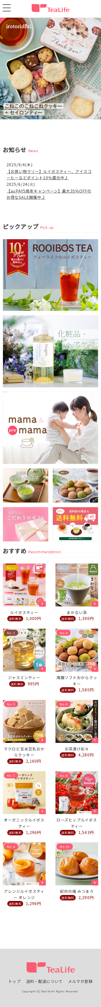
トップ (14, 981)
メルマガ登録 (80, 981)
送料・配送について (44, 981)
